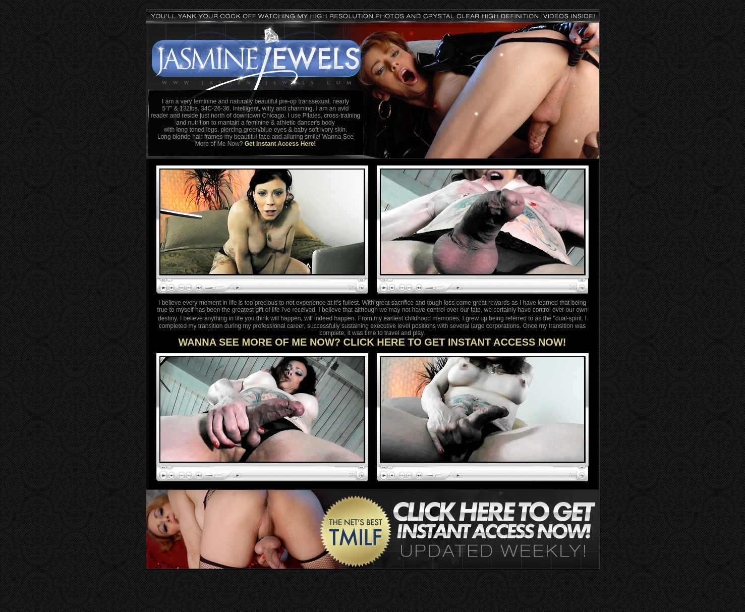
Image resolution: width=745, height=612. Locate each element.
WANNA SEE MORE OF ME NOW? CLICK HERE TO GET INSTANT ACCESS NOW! (372, 342)
